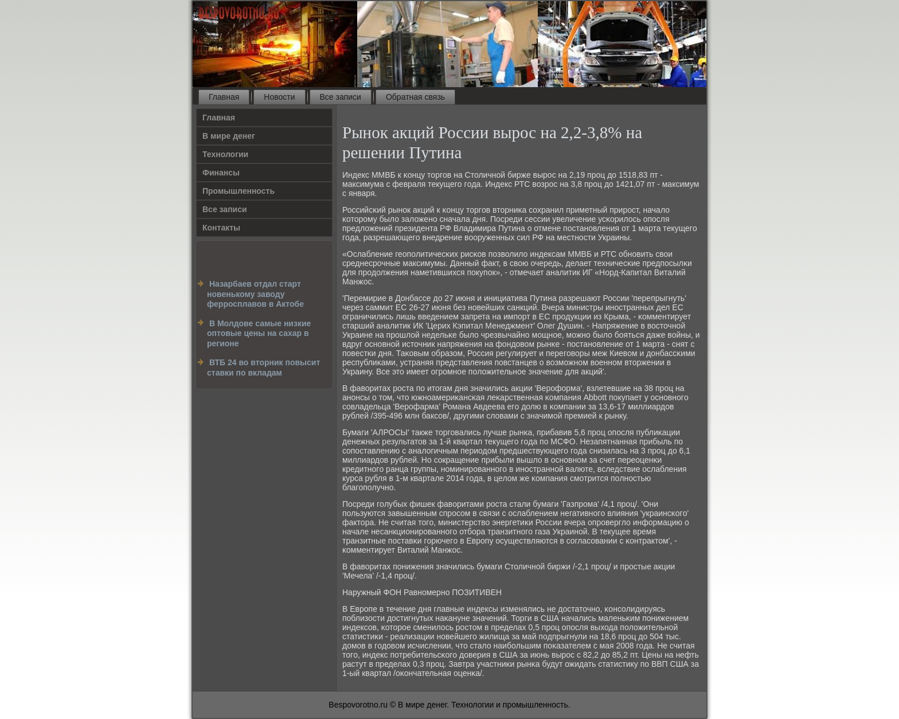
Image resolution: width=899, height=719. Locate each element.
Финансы (221, 172)
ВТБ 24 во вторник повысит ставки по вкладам (263, 367)
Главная (224, 96)
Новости (279, 96)
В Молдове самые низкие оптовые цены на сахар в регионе (259, 333)
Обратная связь (415, 96)
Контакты (221, 227)
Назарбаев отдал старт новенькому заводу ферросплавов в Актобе (255, 293)
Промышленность (238, 191)
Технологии (225, 154)
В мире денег (228, 135)
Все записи (340, 96)
